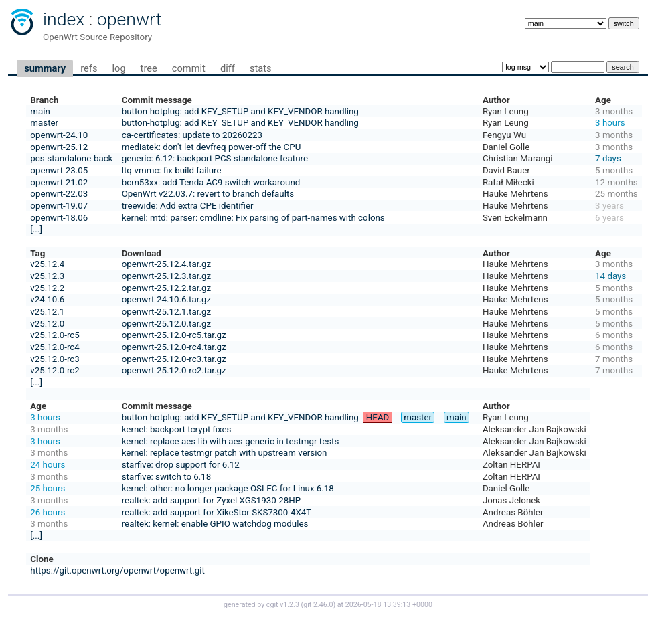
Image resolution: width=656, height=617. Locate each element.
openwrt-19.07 (59, 206)
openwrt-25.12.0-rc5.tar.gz (174, 335)
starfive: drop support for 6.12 (181, 465)
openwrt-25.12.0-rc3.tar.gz (174, 359)
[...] (36, 229)
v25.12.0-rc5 (54, 335)
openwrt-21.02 (59, 182)
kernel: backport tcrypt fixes (177, 429)
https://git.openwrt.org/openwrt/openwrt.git (117, 570)
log (118, 68)
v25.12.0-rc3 (54, 359)
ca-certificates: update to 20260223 (192, 135)
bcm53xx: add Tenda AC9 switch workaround (211, 182)
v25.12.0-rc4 (54, 347)
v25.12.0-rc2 (54, 370)
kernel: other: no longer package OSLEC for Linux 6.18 (228, 488)
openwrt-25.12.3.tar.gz (166, 276)
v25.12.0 (47, 324)
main (40, 111)
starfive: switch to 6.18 (167, 477)
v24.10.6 (47, 299)
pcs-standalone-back (71, 158)
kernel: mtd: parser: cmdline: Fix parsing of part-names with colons (253, 218)
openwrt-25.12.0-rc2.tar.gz (174, 370)
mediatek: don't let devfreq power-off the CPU (211, 147)
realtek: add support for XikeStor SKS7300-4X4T (217, 512)
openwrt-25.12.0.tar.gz (166, 324)
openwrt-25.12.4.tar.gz (166, 264)
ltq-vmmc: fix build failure (172, 170)
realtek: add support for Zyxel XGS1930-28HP (211, 500)
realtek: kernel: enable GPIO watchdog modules (215, 524)
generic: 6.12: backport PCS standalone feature (215, 158)
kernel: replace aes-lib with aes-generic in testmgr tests (230, 441)
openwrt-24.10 (59, 135)
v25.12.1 (47, 311)
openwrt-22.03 (59, 194)
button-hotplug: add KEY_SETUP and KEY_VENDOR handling (240, 111)
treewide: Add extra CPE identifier (188, 206)
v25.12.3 (47, 276)
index (63, 19)
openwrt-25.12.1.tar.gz (166, 311)
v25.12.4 (47, 264)
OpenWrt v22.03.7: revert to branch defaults (208, 194)
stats (261, 68)
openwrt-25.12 (59, 147)
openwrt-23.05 (59, 170)
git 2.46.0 (318, 604)
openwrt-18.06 (59, 218)
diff (227, 68)
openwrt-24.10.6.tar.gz (166, 299)
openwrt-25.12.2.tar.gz (166, 288)
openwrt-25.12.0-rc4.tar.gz (174, 347)
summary (45, 68)
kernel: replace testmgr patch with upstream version (224, 453)
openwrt (129, 19)
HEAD (378, 417)
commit (189, 68)
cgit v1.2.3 (282, 604)
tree (149, 68)
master (44, 123)
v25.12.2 (47, 288)
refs (88, 68)
